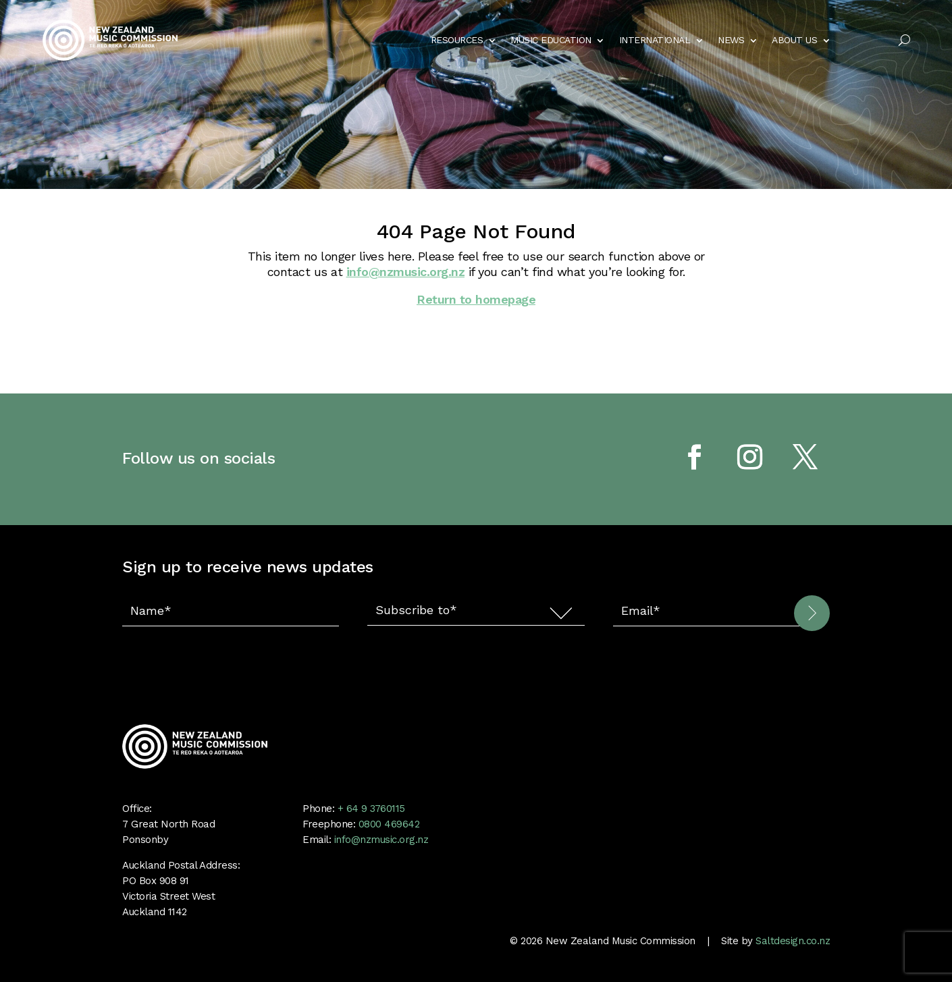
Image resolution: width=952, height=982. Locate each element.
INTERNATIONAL (655, 39)
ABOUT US (794, 39)
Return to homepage (476, 299)
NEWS (731, 39)
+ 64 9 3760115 (369, 808)
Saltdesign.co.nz (793, 941)
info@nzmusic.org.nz (405, 272)
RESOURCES (457, 39)
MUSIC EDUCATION (550, 39)
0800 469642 (389, 824)
